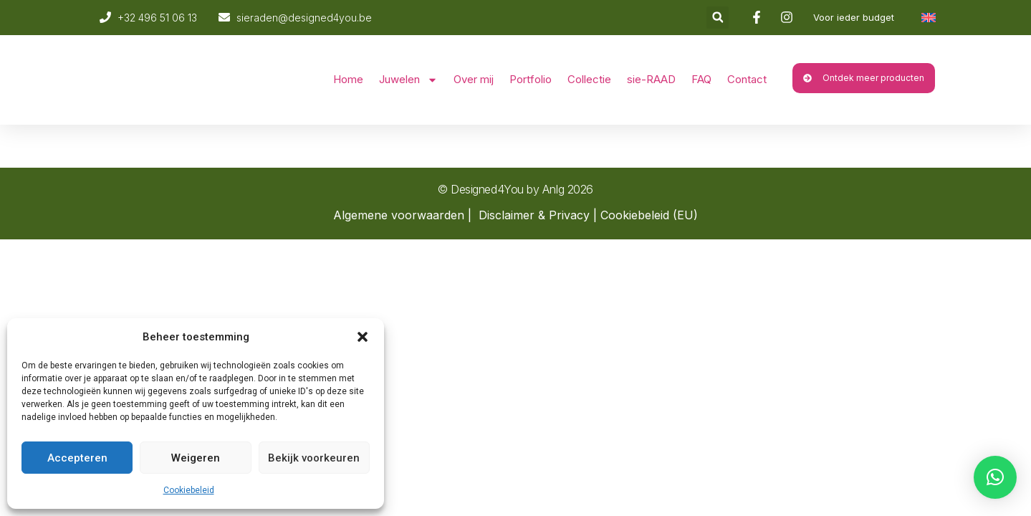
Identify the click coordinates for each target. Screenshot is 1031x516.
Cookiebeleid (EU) (649, 215)
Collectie (589, 79)
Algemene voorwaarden (398, 215)
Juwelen (408, 79)
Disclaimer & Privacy (534, 215)
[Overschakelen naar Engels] (928, 17)
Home (348, 79)
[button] (362, 337)
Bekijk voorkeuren (314, 458)
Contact (747, 79)
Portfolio (530, 79)
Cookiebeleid (188, 490)
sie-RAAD (651, 79)
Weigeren (195, 458)
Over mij (474, 79)
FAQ (701, 79)
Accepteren (77, 458)
